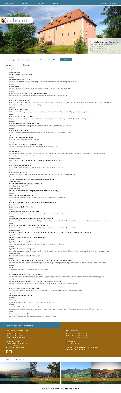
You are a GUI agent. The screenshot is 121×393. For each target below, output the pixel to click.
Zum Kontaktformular (73, 343)
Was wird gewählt (14, 86)
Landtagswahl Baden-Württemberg (20, 79)
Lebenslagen (26, 60)
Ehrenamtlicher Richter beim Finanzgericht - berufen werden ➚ (29, 225)
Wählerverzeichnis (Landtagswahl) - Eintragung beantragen (28, 93)
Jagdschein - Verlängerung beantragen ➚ (22, 242)
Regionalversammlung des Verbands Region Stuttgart (26, 274)
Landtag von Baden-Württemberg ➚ (20, 75)
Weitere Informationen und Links (19, 100)
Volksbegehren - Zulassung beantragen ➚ (22, 116)
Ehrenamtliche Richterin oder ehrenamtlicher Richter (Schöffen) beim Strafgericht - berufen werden (40, 260)
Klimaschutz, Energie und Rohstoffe (20, 314)
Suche (66, 60)
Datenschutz (55, 389)
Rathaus (25, 4)
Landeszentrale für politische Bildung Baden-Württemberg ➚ (28, 237)
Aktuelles (40, 4)
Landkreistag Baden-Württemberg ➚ (20, 295)
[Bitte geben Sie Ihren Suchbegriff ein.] (15, 65)
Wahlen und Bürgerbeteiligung (19, 172)
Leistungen (12, 60)
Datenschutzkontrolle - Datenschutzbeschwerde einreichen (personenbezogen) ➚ (35, 281)
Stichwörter (52, 60)
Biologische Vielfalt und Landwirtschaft (21, 195)
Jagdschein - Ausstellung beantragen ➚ (21, 249)
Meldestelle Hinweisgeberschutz (76, 349)
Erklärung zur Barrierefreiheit (70, 389)
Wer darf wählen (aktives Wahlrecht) (20, 165)
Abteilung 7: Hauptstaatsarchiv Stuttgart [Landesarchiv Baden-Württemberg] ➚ (34, 191)
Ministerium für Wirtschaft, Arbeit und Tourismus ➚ (25, 184)
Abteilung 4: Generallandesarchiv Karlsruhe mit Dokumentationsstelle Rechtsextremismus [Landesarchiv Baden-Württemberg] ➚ (50, 232)
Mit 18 (11, 267)
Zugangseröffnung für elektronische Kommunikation (82, 347)
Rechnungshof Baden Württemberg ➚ (21, 137)
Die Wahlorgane (14, 151)
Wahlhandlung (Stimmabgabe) (18, 130)
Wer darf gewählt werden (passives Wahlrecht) (24, 123)
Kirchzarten (9, 4)
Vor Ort (55, 4)
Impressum (45, 389)
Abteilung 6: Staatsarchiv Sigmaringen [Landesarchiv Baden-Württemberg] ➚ (33, 202)
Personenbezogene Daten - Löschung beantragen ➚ (25, 144)
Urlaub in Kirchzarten (107, 4)
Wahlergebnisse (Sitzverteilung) (19, 109)
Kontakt (39, 60)
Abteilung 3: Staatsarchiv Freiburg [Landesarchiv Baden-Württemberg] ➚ (32, 179)
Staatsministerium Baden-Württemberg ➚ (22, 207)
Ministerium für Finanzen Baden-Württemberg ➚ (24, 256)
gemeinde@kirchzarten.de (105, 51)
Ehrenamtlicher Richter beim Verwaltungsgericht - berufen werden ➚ (31, 219)
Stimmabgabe (13, 300)
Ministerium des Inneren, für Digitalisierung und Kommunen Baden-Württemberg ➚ (35, 160)
